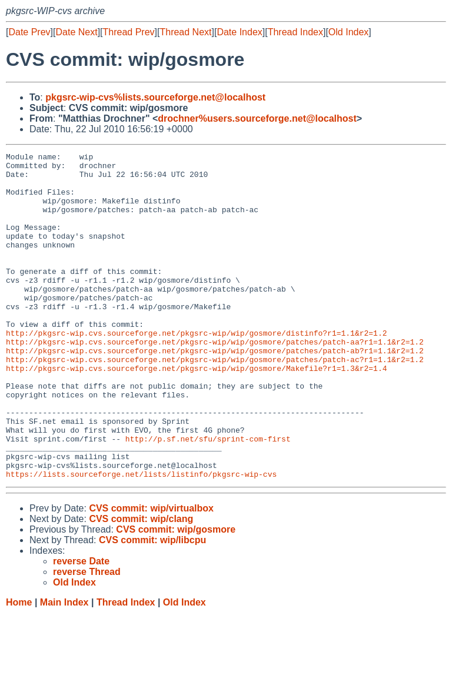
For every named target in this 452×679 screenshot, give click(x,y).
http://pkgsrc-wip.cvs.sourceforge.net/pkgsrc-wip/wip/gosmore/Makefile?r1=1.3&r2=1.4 (196, 412)
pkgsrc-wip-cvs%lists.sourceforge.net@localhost (155, 97)
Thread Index (295, 32)
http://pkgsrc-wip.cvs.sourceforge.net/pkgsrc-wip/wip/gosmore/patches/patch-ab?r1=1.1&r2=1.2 (215, 391)
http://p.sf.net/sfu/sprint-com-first (208, 496)
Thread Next (185, 32)
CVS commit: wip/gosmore (175, 595)
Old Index (348, 32)
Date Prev (29, 32)
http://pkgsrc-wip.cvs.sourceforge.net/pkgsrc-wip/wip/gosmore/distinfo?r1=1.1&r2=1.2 (196, 369)
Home (19, 668)
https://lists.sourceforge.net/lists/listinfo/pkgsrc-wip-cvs (141, 539)
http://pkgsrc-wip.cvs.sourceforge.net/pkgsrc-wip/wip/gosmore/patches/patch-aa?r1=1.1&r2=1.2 (215, 380)
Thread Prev (129, 32)
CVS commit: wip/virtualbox (151, 573)
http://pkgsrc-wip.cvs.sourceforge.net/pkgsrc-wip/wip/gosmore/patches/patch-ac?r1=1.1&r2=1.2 (215, 401)
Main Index (64, 668)
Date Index (239, 32)
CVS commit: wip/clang (141, 584)
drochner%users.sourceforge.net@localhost (257, 118)
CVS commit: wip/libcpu (152, 605)
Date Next (76, 32)
